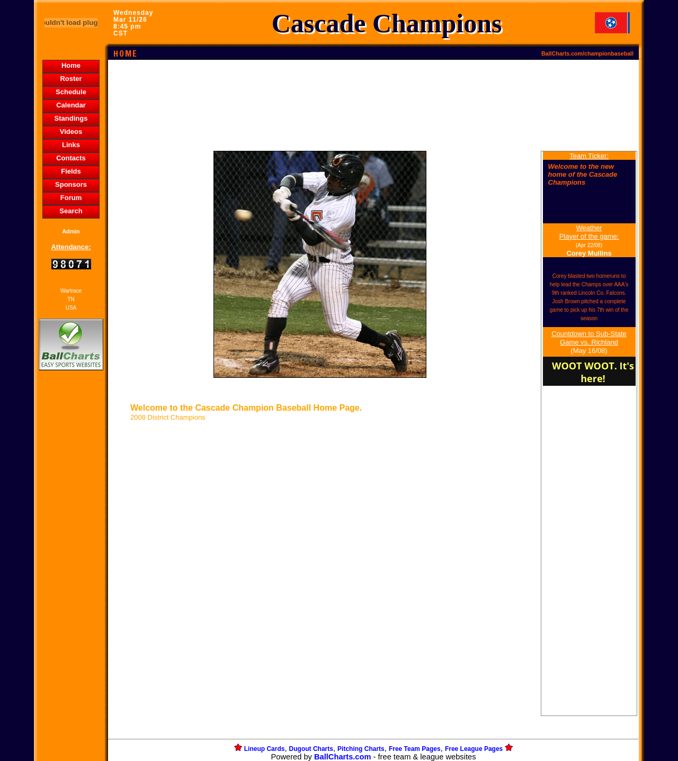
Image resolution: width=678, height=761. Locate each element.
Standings (71, 118)
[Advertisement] (71, 555)
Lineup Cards (264, 749)
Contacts (71, 158)
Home (71, 65)
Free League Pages (474, 749)
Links (71, 145)
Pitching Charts (361, 749)
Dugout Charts (311, 749)
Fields (71, 171)
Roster (71, 79)
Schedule (71, 92)
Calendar (71, 105)
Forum (71, 198)
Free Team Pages (415, 749)
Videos (71, 131)
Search (70, 211)
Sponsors (71, 184)
